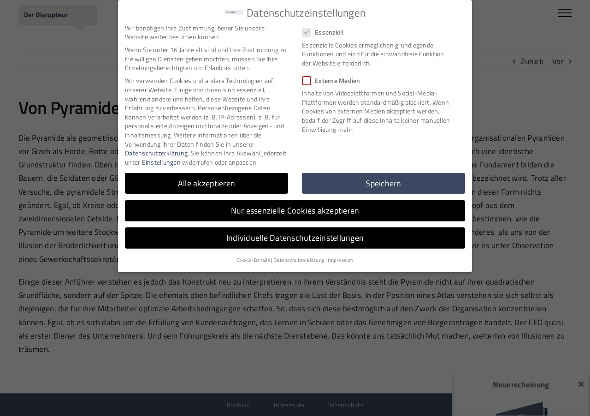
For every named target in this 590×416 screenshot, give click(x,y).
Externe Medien (335, 78)
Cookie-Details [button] (253, 258)
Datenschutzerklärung (156, 150)
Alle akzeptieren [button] (206, 181)
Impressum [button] (340, 258)
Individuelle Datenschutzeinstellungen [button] (295, 235)
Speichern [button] (383, 181)
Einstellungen (161, 160)
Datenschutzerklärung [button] (298, 258)
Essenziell (327, 30)
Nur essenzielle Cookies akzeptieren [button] (295, 208)
